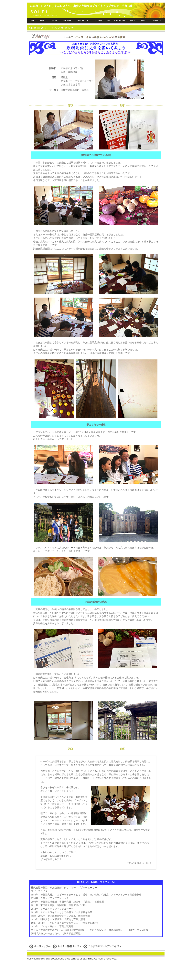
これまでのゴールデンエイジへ (102, 946)
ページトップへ (42, 946)
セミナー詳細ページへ (69, 946)
